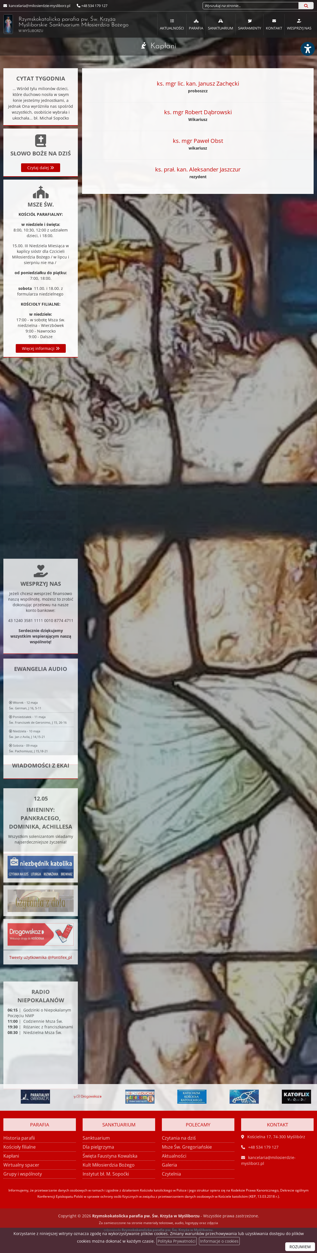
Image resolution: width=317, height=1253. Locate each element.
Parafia (196, 24)
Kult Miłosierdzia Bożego (109, 1165)
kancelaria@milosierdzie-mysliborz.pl (39, 5)
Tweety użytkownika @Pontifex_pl (40, 965)
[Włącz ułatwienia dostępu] (307, 49)
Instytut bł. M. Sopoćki (106, 1174)
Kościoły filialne (19, 1147)
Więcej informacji (41, 348)
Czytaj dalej (40, 167)
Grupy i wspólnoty (22, 1174)
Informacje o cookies (219, 1241)
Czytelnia (171, 1174)
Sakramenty (249, 24)
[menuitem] (171, 24)
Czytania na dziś (179, 1138)
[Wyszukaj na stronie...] (251, 5)
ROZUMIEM (300, 1246)
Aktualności (172, 24)
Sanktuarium (220, 24)
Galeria (169, 1165)
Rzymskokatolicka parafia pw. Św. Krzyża (59, 24)
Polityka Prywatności (177, 1241)
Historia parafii (19, 1138)
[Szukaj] (306, 5)
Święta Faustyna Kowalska (110, 1156)
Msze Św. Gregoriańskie (187, 1147)
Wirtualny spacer (21, 1165)
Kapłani (163, 46)
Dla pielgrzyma (98, 1147)
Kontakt (274, 24)
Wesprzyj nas (299, 24)
